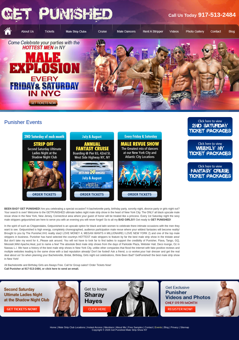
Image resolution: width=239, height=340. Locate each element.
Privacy (174, 327)
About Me (121, 327)
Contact (149, 327)
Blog (166, 327)
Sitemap (184, 327)
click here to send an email (61, 268)
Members (109, 327)
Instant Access (94, 327)
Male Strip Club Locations (71, 327)
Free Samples (135, 327)
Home (53, 327)
